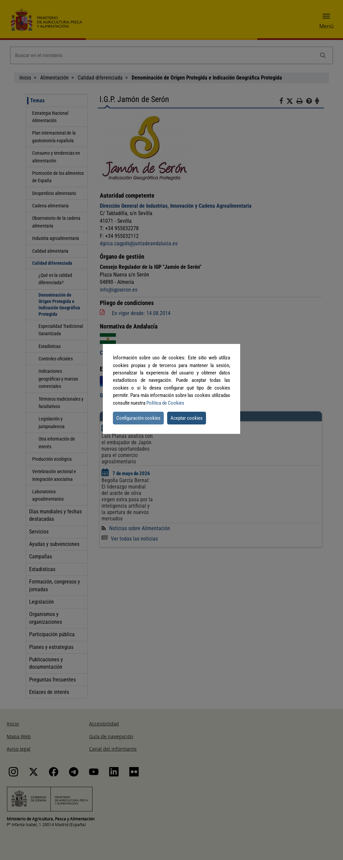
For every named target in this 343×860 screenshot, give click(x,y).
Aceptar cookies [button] (186, 418)
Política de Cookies (165, 403)
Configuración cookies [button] (138, 418)
